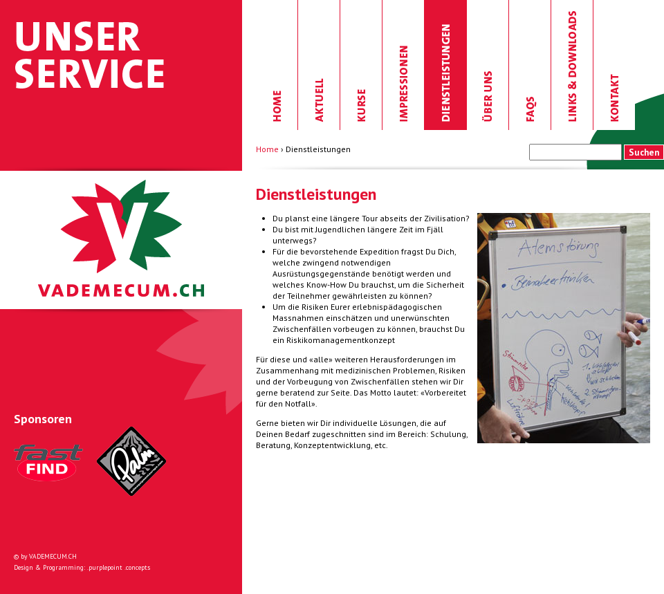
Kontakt (614, 65)
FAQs (530, 65)
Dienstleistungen (446, 65)
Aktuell (319, 65)
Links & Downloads (572, 65)
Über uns (488, 65)
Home (277, 65)
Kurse (361, 65)
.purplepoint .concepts (118, 567)
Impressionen (403, 65)
